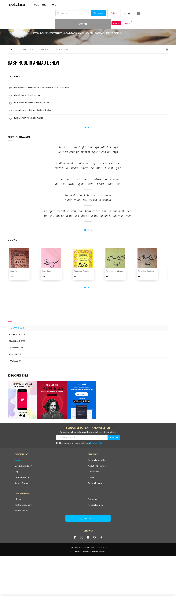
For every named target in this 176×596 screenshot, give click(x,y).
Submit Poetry (21, 483)
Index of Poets (16, 328)
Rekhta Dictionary (23, 505)
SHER (44, 5)
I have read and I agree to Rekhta (79, 443)
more (53, 5)
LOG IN (117, 13)
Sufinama (92, 499)
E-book (63, 49)
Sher (45, 49)
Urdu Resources (22, 477)
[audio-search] (89, 13)
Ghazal (28, 49)
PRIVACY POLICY (75, 548)
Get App (158, 13)
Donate (143, 13)
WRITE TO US (88, 518)
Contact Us (93, 471)
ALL (13, 49)
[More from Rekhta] (129, 13)
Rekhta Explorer (95, 483)
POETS (36, 5)
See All (88, 128)
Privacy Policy (96, 443)
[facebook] (75, 537)
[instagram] (94, 537)
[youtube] (88, 537)
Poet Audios (15, 361)
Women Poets (16, 347)
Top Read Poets (17, 334)
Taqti (17, 471)
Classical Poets (17, 341)
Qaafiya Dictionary (23, 466)
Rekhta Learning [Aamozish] (95, 505)
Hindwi (18, 499)
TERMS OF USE (89, 548)
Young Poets (15, 354)
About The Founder (97, 466)
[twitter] (81, 537)
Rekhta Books (21, 511)
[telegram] (101, 537)
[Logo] (17, 4)
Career (91, 477)
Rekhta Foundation (97, 460)
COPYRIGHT (102, 548)
